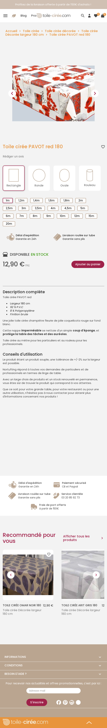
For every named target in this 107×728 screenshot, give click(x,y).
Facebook (58, 702)
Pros (34, 16)
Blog (23, 16)
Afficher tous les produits (83, 538)
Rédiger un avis (13, 156)
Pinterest (65, 702)
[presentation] (12, 93)
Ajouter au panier (87, 264)
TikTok (78, 702)
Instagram (71, 702)
